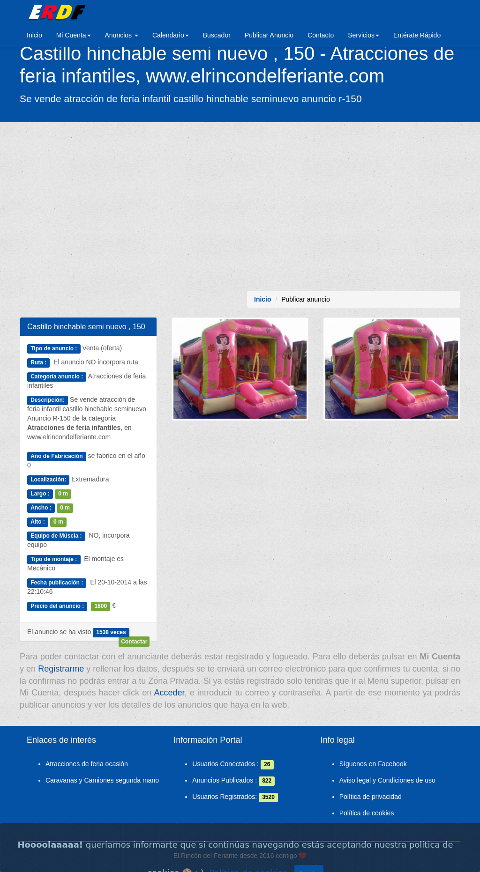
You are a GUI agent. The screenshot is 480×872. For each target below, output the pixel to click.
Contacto (321, 35)
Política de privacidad (370, 796)
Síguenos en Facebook (373, 764)
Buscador (217, 35)
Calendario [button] (170, 35)
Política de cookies (366, 813)
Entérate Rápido (417, 35)
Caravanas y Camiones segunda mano (102, 780)
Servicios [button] (363, 35)
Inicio (34, 35)
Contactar (134, 641)
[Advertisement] (240, 206)
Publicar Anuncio (269, 35)
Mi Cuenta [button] (73, 35)
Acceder (169, 692)
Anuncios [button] (121, 35)
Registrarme (61, 668)
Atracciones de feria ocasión (86, 764)
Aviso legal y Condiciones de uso (387, 780)
